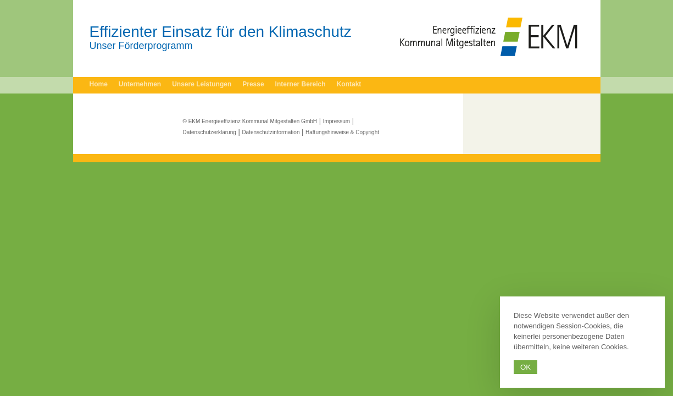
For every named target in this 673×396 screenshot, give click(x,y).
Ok (525, 367)
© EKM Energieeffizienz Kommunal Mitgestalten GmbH (250, 121)
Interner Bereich (300, 84)
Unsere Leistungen (201, 84)
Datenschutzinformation (270, 132)
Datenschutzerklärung (209, 132)
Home (99, 84)
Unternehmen (140, 84)
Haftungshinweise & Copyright (342, 132)
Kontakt (349, 84)
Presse (253, 84)
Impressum (336, 121)
